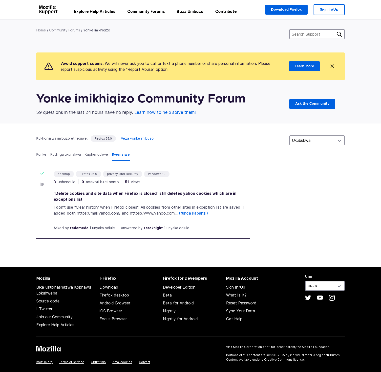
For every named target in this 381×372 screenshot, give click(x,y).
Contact (144, 362)
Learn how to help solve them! (165, 112)
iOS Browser (111, 310)
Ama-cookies (122, 362)
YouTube (320, 298)
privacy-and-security (122, 174)
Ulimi (309, 276)
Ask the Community (312, 103)
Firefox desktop (114, 295)
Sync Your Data (240, 310)
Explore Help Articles (94, 11)
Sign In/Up (329, 9)
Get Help (234, 318)
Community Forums (146, 11)
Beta (167, 295)
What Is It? (236, 295)
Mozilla (48, 349)
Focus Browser (113, 318)
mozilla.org (44, 362)
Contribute (226, 11)
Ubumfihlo (98, 362)
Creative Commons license (284, 359)
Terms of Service (71, 362)
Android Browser (115, 302)
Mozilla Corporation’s (248, 347)
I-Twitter (44, 308)
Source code (48, 300)
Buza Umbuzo (190, 11)
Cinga (339, 34)
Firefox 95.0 (103, 138)
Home (41, 30)
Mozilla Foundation (315, 347)
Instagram (332, 298)
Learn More (304, 66)
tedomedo (79, 228)
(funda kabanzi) (193, 213)
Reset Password (241, 302)
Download (109, 287)
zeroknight (153, 228)
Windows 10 (157, 174)
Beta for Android (178, 302)
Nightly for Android (180, 318)
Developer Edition (179, 287)
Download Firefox (286, 9)
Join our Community (54, 316)
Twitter (308, 298)
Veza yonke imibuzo (137, 138)
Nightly (169, 310)
